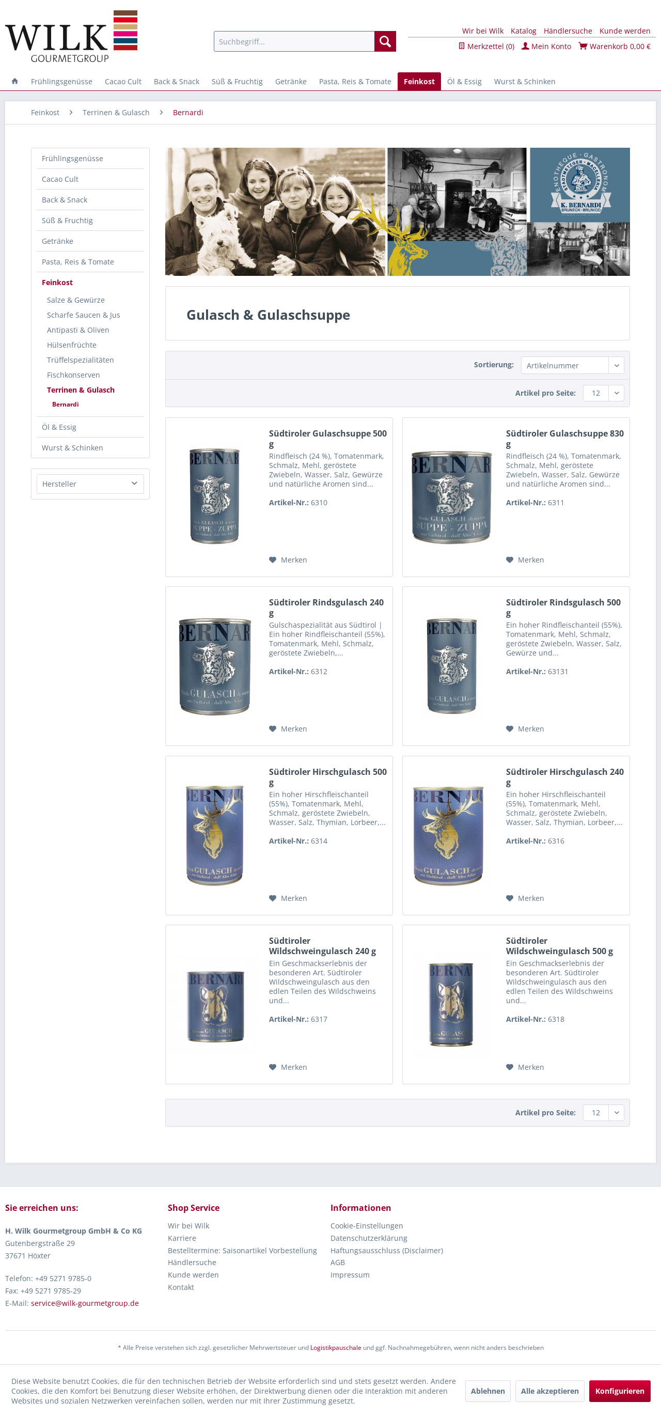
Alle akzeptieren (550, 1391)
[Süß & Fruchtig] (237, 81)
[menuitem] (305, 41)
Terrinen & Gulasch (81, 390)
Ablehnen (488, 1391)
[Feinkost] (419, 81)
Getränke (57, 241)
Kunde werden (625, 31)
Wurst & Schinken (72, 448)
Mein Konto (546, 46)
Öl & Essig (59, 427)
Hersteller (59, 484)
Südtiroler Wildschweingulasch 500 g (559, 946)
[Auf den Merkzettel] (288, 560)
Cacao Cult (60, 179)
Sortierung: (494, 364)
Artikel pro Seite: (545, 393)
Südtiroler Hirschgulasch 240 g (565, 777)
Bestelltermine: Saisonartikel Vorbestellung (242, 1250)
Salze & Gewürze (76, 300)
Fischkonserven (73, 375)
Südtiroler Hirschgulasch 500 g (328, 777)
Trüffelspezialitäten (80, 360)
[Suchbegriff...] (305, 41)
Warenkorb (614, 46)
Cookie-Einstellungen (366, 1226)
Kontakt (181, 1287)
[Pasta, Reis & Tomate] (355, 81)
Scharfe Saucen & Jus (83, 315)
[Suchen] (385, 41)
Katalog (524, 31)
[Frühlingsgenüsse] (62, 81)
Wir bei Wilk (482, 31)
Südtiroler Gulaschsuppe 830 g (565, 438)
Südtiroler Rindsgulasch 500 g (563, 607)
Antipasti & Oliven (78, 330)
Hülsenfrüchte (72, 345)
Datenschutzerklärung (368, 1238)
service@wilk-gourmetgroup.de (85, 1303)
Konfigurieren (619, 1391)
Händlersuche (568, 31)
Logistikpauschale (335, 1347)
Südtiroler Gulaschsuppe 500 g (328, 438)
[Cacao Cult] (123, 81)
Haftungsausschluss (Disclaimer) (386, 1250)
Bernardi (65, 404)
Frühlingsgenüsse (72, 158)
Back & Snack (64, 200)
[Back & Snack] (177, 81)
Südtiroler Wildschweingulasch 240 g (322, 946)
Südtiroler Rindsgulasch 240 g (326, 607)
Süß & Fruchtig (67, 220)
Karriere (182, 1238)
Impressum (350, 1275)
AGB (337, 1262)
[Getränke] (291, 81)
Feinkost (57, 282)
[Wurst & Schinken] (525, 81)
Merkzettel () (486, 46)
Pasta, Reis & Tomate (78, 262)
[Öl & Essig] (464, 81)
